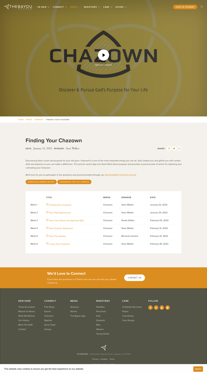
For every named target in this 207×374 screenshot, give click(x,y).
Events (47, 311)
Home (21, 120)
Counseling (127, 316)
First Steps (49, 307)
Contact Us (134, 278)
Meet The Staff (25, 324)
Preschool (101, 311)
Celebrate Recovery (132, 307)
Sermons (39, 120)
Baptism (48, 320)
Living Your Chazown (58, 244)
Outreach (48, 316)
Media (74, 7)
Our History (23, 320)
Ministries (91, 7)
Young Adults (102, 333)
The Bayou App (77, 316)
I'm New (42, 7)
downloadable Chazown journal (120, 175)
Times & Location (26, 307)
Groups (47, 329)
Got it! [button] (198, 369)
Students (100, 320)
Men (98, 324)
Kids (98, 316)
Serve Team (50, 324)
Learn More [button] (91, 369)
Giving (120, 7)
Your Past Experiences (58, 212)
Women (100, 329)
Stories (73, 311)
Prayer (125, 311)
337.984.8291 (82, 354)
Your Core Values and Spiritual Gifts (65, 220)
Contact (22, 329)
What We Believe (26, 316)
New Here (24, 301)
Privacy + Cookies (100, 359)
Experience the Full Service (74, 182)
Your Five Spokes (56, 236)
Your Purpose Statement (59, 228)
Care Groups (128, 320)
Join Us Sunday (185, 7)
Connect (59, 7)
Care (106, 7)
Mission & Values (26, 311)
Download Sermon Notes (41, 182)
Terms (112, 359)
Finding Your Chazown (58, 205)
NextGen (100, 307)
